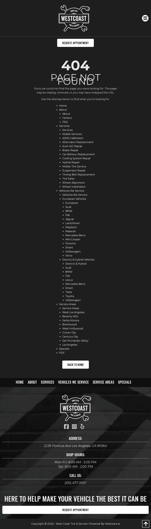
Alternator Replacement (78, 142)
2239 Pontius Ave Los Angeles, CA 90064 (75, 446)
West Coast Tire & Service (72, 523)
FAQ (65, 121)
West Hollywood (72, 328)
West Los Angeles (73, 312)
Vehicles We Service (71, 190)
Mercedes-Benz (75, 235)
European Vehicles (74, 198)
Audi (68, 207)
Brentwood (69, 324)
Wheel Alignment (73, 182)
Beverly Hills (70, 316)
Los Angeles (69, 344)
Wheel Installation (74, 186)
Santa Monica (70, 320)
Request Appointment (75, 43)
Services (64, 125)
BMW (68, 211)
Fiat (67, 215)
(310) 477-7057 (76, 483)
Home (63, 105)
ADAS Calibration (73, 138)
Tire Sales (68, 178)
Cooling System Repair (76, 158)
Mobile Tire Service (74, 166)
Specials (64, 348)
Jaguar (69, 219)
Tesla (68, 292)
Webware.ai (112, 523)
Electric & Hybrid (76, 263)
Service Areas (67, 304)
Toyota (69, 296)
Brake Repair (70, 150)
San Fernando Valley (75, 340)
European (71, 202)
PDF (62, 352)
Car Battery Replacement (78, 154)
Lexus (69, 279)
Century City (70, 336)
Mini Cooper (72, 239)
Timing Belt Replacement (78, 174)
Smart (69, 247)
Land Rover (72, 223)
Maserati (70, 231)
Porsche (70, 243)
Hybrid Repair (71, 162)
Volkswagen (73, 251)
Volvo (68, 255)
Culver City (69, 332)
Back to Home (75, 365)
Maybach (71, 227)
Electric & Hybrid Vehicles (78, 259)
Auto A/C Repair (72, 146)
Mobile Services (72, 134)
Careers (67, 117)
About (63, 109)
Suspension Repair (74, 170)
